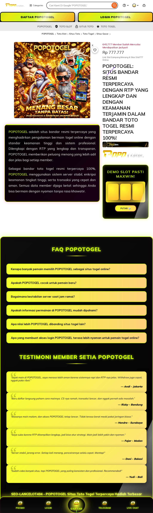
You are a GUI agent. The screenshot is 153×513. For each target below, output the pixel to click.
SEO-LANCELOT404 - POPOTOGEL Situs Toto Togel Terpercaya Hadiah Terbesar (76, 494)
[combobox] (78, 5)
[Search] (114, 5)
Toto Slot (61, 34)
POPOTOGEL (48, 34)
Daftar (76, 505)
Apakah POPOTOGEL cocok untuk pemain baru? (43, 283)
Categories (36, 5)
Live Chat (133, 505)
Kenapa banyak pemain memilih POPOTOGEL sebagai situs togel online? (60, 269)
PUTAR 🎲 (125, 208)
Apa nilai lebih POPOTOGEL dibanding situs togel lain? (48, 324)
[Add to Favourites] (95, 50)
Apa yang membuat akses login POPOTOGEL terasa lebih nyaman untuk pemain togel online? (75, 338)
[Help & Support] (126, 5)
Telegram (104, 505)
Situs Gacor (102, 34)
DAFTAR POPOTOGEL (37, 17)
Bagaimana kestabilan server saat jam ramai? (43, 296)
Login (48, 505)
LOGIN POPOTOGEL (115, 17)
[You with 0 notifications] (135, 5)
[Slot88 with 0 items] (144, 5)
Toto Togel (88, 34)
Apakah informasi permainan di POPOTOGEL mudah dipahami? (54, 310)
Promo (20, 505)
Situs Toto (74, 34)
